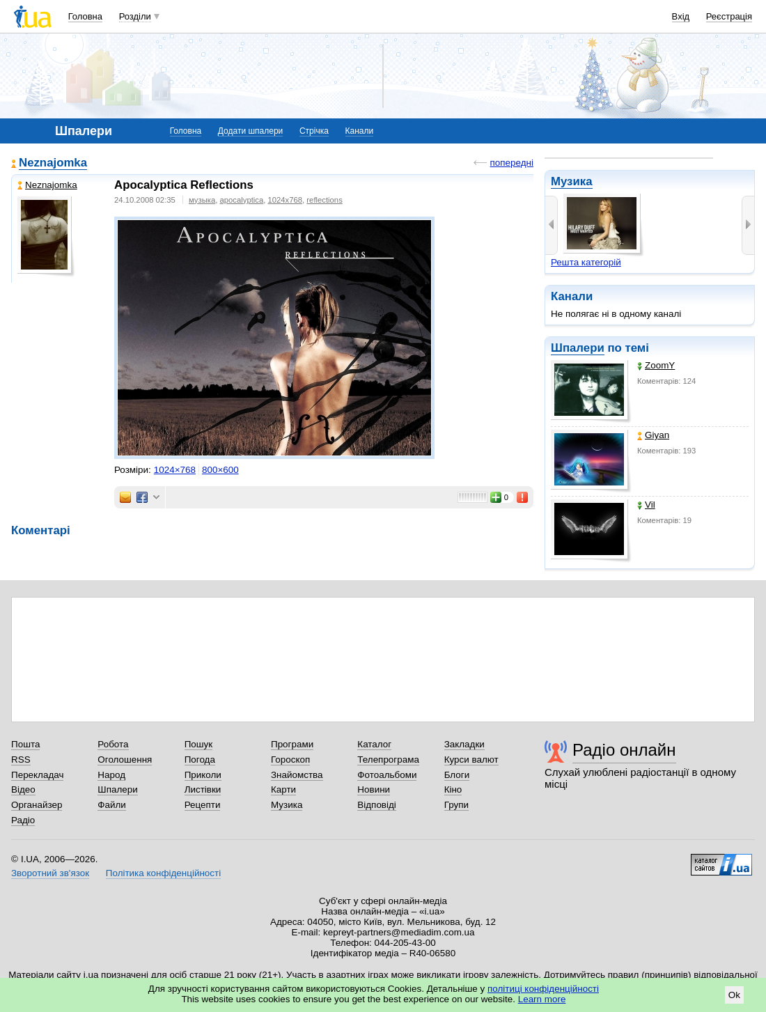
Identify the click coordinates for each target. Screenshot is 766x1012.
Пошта (25, 744)
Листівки (203, 789)
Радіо (23, 820)
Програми (292, 744)
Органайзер (36, 805)
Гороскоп (290, 759)
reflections (324, 200)
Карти (283, 789)
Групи (456, 805)
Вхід (681, 16)
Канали (359, 131)
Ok (734, 995)
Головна (85, 16)
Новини (373, 789)
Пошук (199, 744)
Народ (111, 775)
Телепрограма (388, 759)
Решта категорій (586, 262)
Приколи (203, 775)
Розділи (135, 16)
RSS (21, 759)
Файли (111, 805)
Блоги (457, 775)
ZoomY (656, 365)
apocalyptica (242, 200)
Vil (646, 504)
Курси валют (471, 759)
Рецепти (203, 805)
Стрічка (314, 131)
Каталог (374, 744)
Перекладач (37, 775)
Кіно (453, 789)
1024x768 (285, 200)
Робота (112, 744)
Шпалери (577, 348)
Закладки (464, 744)
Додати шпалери (250, 131)
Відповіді (376, 805)
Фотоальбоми (386, 775)
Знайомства (297, 775)
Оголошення (124, 759)
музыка (202, 200)
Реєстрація (729, 16)
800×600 (220, 470)
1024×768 (175, 470)
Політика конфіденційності (163, 873)
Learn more (542, 999)
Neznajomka (53, 162)
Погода (200, 759)
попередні (511, 162)
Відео (23, 789)
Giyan (653, 435)
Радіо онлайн (624, 749)
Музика (572, 181)
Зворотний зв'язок (50, 873)
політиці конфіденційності (543, 988)
